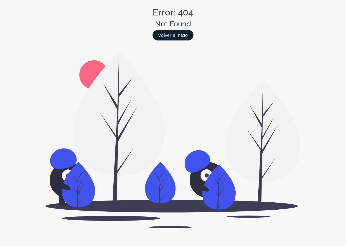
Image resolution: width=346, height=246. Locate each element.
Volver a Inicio (173, 35)
